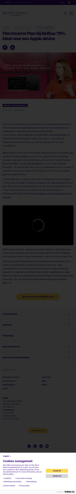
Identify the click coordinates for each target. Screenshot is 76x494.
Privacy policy (24, 486)
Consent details (9, 486)
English (7, 456)
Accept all (57, 471)
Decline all (57, 476)
